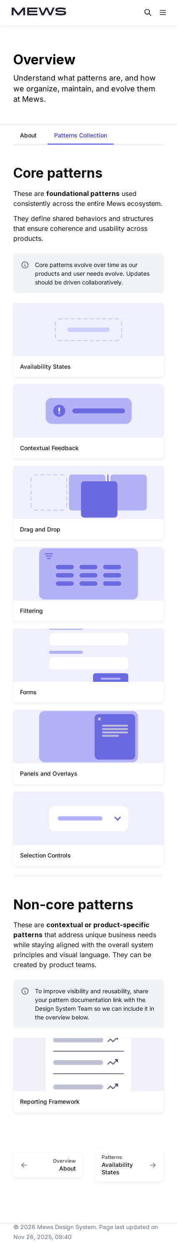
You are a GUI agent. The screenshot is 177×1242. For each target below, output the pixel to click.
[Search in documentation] (147, 12)
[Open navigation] (162, 12)
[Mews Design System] (39, 12)
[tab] (28, 136)
